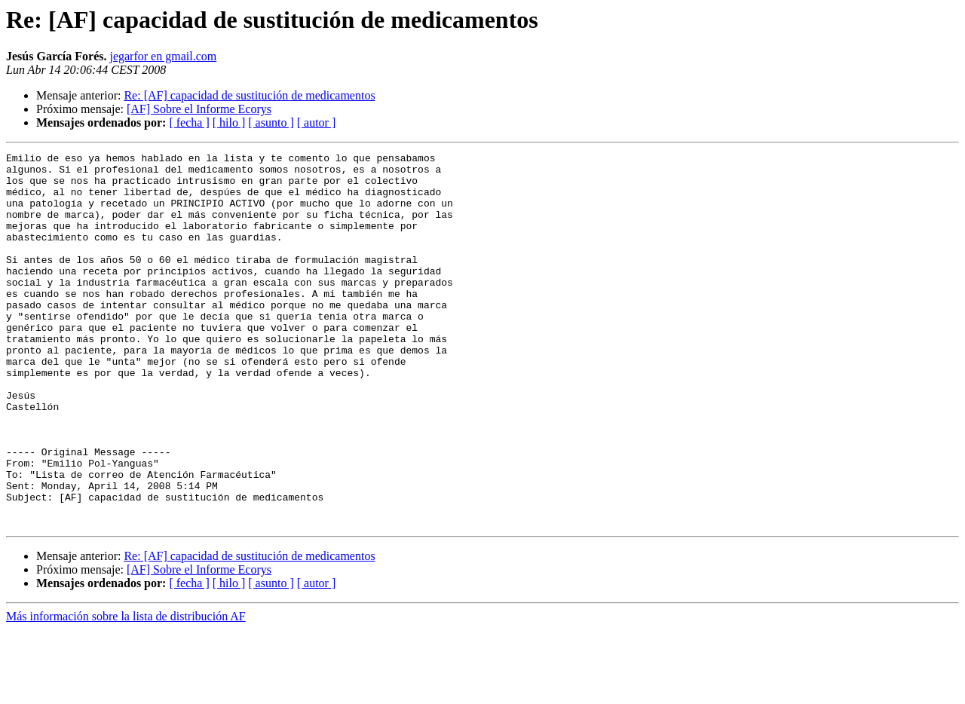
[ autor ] (316, 122)
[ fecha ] (189, 122)
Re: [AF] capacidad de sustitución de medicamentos (249, 95)
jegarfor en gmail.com (162, 56)
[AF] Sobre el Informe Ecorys (199, 109)
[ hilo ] (229, 122)
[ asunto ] (270, 122)
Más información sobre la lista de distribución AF (126, 690)
